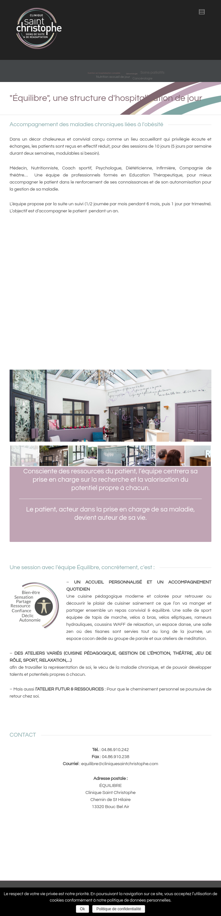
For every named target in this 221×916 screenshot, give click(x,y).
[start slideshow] (106, 435)
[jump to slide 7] (199, 456)
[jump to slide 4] (112, 456)
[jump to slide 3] (83, 456)
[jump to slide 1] (24, 456)
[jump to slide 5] (141, 456)
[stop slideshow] (114, 435)
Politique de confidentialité (118, 909)
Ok (82, 909)
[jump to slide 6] (170, 456)
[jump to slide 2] (53, 456)
